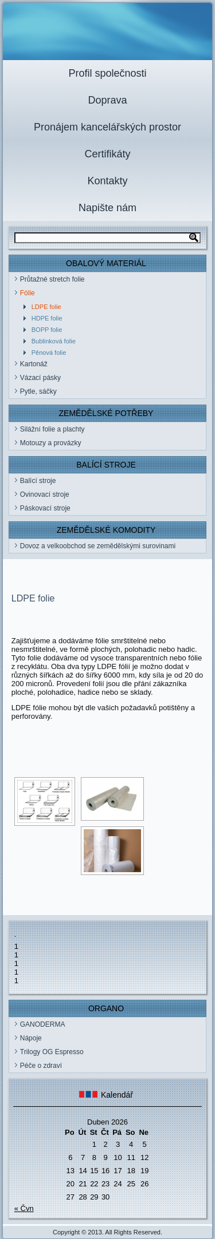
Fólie (27, 293)
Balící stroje (38, 481)
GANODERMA (42, 1024)
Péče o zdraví (41, 1066)
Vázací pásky (40, 378)
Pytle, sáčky (38, 391)
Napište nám (107, 207)
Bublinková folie (54, 341)
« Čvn (24, 1208)
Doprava (107, 100)
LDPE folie (46, 306)
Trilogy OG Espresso (52, 1052)
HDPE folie (47, 318)
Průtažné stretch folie (52, 279)
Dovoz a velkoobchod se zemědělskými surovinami (97, 546)
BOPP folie (47, 329)
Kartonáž (34, 364)
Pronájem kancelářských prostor (107, 127)
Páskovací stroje (45, 508)
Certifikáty (107, 154)
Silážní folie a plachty (52, 429)
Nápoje (31, 1038)
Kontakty (107, 181)
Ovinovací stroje (44, 494)
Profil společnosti (107, 73)
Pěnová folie (49, 352)
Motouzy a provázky (50, 443)
